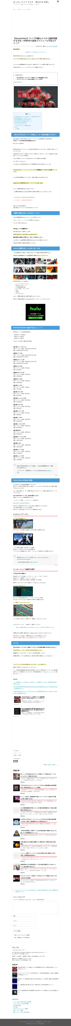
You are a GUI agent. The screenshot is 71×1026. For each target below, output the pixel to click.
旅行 (14, 1007)
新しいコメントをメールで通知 (22, 935)
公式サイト (28, 217)
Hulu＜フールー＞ (50, 671)
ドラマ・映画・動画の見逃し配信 (21, 1001)
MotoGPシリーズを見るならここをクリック (36, 52)
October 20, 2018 (33, 562)
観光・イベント (17, 1010)
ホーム (20, 1021)
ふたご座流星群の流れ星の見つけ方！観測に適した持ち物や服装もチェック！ (35, 984)
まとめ (16, 127)
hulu (46, 764)
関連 (17, 128)
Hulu (26, 55)
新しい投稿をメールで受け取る (22, 937)
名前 (14, 915)
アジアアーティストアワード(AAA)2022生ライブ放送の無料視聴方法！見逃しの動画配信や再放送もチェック (35, 890)
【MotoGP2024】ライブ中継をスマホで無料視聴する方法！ (27, 116)
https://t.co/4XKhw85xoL (43, 557)
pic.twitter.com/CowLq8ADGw (24, 559)
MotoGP (50, 764)
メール (15, 920)
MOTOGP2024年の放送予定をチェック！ (23, 121)
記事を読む (22, 782)
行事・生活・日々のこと (19, 1008)
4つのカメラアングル (21, 124)
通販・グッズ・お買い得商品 (20, 1012)
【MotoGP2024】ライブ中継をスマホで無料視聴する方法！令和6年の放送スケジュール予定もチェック (33, 698)
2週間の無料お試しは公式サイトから (22, 118)
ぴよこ (55, 764)
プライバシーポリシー (47, 1021)
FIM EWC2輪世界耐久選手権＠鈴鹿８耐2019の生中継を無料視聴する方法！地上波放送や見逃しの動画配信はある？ (32, 710)
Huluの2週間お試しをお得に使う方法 (22, 119)
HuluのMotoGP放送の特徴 (20, 122)
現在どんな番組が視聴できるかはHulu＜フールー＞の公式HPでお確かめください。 (35, 627)
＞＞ (15, 670)
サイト (14, 925)
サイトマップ (32, 1021)
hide (29, 113)
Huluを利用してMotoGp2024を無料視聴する (24, 197)
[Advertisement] (35, 24)
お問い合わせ (39, 1021)
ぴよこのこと (25, 1021)
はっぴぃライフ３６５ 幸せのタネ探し (32, 2)
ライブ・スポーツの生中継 (50, 46)
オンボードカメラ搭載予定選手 (23, 125)
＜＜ (21, 673)
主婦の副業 (16, 1005)
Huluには (15, 188)
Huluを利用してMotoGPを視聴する (21, 503)
